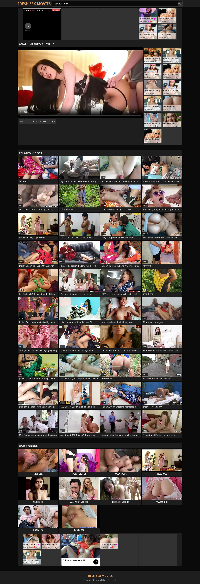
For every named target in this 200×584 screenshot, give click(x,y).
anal (35, 121)
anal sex (43, 121)
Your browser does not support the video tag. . (80, 82)
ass (27, 121)
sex (21, 121)
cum (53, 121)
